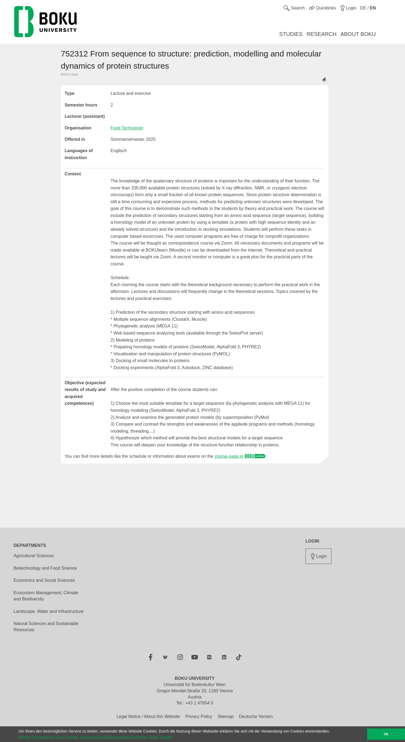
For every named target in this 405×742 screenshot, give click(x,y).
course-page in (240, 456)
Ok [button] (386, 734)
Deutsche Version (256, 716)
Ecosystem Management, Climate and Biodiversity (46, 595)
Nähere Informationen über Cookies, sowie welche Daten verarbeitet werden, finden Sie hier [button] (95, 737)
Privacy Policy (198, 716)
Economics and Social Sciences (44, 580)
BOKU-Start (69, 74)
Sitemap (226, 716)
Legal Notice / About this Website (148, 716)
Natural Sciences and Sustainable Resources (46, 626)
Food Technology (127, 128)
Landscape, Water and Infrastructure (49, 611)
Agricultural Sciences (34, 555)
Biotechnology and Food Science (45, 568)
